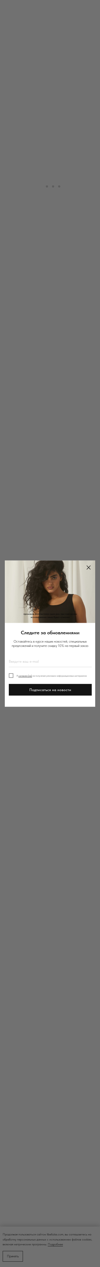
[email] (50, 661)
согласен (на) (25, 675)
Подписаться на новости (50, 689)
